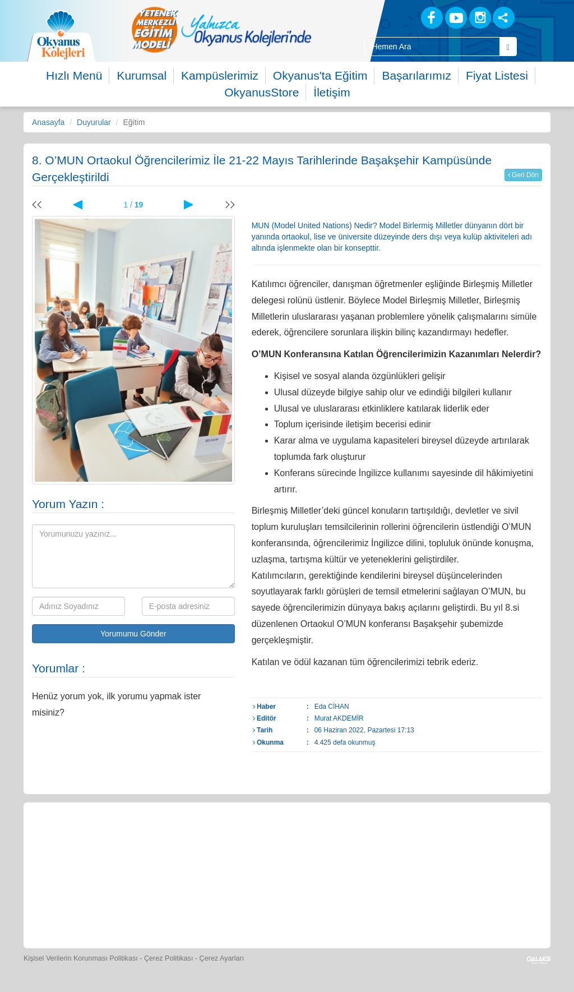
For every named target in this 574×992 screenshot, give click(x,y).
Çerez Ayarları (222, 958)
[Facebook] (432, 18)
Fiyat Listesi (497, 75)
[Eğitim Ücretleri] (443, 840)
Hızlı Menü (74, 75)
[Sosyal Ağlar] (504, 18)
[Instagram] (480, 18)
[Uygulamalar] (313, 907)
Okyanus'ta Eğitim (320, 75)
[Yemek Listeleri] (238, 840)
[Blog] (393, 17)
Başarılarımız (416, 75)
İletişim (331, 92)
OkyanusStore (261, 92)
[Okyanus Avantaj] (261, 907)
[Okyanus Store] (186, 840)
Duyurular (94, 122)
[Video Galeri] (392, 840)
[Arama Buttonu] (508, 46)
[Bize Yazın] (83, 840)
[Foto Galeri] (340, 840)
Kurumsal (141, 75)
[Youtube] (456, 18)
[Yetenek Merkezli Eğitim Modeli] (221, 29)
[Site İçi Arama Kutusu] (431, 46)
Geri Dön (523, 175)
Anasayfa (48, 122)
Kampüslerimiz (219, 75)
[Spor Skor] (289, 840)
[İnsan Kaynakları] (494, 840)
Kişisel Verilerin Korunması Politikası (81, 958)
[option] (221, 29)
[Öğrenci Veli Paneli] (134, 840)
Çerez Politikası (168, 958)
